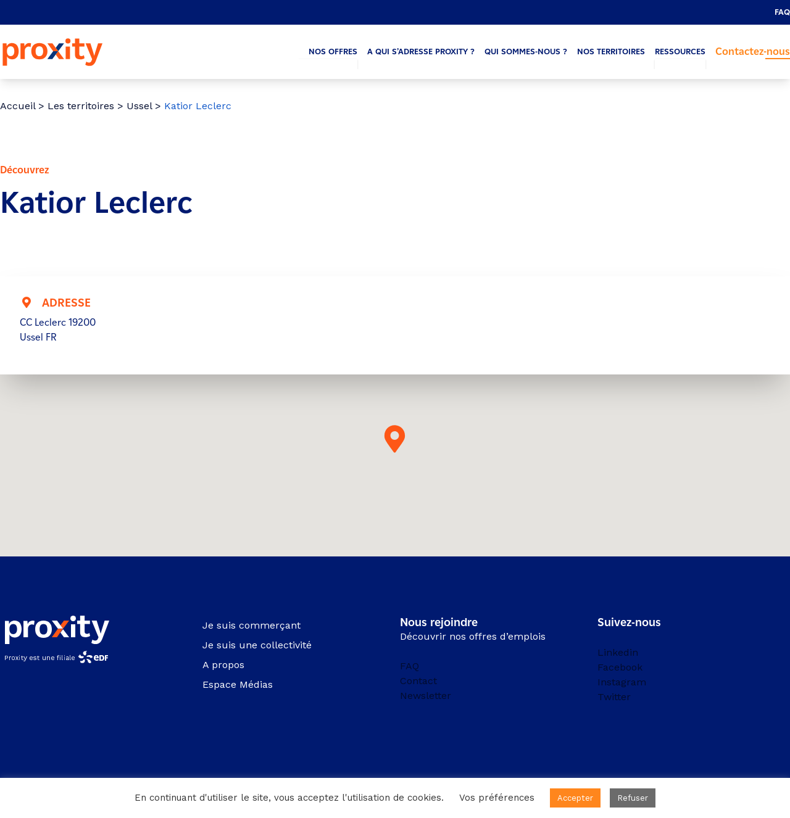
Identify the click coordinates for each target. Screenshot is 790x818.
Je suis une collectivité (257, 645)
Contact (418, 681)
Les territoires (81, 106)
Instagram (621, 682)
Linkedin (617, 652)
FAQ (782, 12)
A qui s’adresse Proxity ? (421, 51)
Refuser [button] (632, 798)
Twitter (614, 697)
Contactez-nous (752, 51)
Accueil (17, 106)
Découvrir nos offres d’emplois (473, 636)
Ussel (139, 106)
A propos (223, 665)
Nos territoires (611, 51)
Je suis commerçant (251, 625)
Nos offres (333, 51)
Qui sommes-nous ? (525, 51)
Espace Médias (237, 684)
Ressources (680, 51)
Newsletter (425, 695)
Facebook (619, 667)
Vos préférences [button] (496, 797)
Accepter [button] (575, 798)
